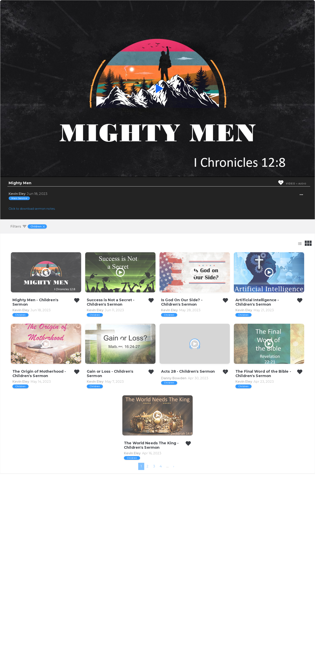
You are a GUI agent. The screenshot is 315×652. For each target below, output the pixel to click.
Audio (302, 183)
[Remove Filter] (44, 226)
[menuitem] (174, 645)
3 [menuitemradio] (154, 645)
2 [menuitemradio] (147, 645)
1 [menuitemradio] (141, 645)
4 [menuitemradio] (161, 645)
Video (290, 183)
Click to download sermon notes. (32, 209)
